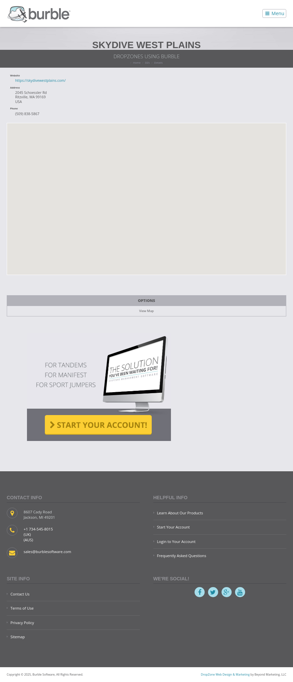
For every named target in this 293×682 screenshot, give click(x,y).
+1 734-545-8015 (38, 529)
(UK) (27, 534)
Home (137, 62)
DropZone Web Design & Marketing (225, 675)
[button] (147, 195)
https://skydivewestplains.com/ (40, 80)
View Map (146, 311)
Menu (274, 13)
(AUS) (28, 539)
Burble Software (39, 13)
